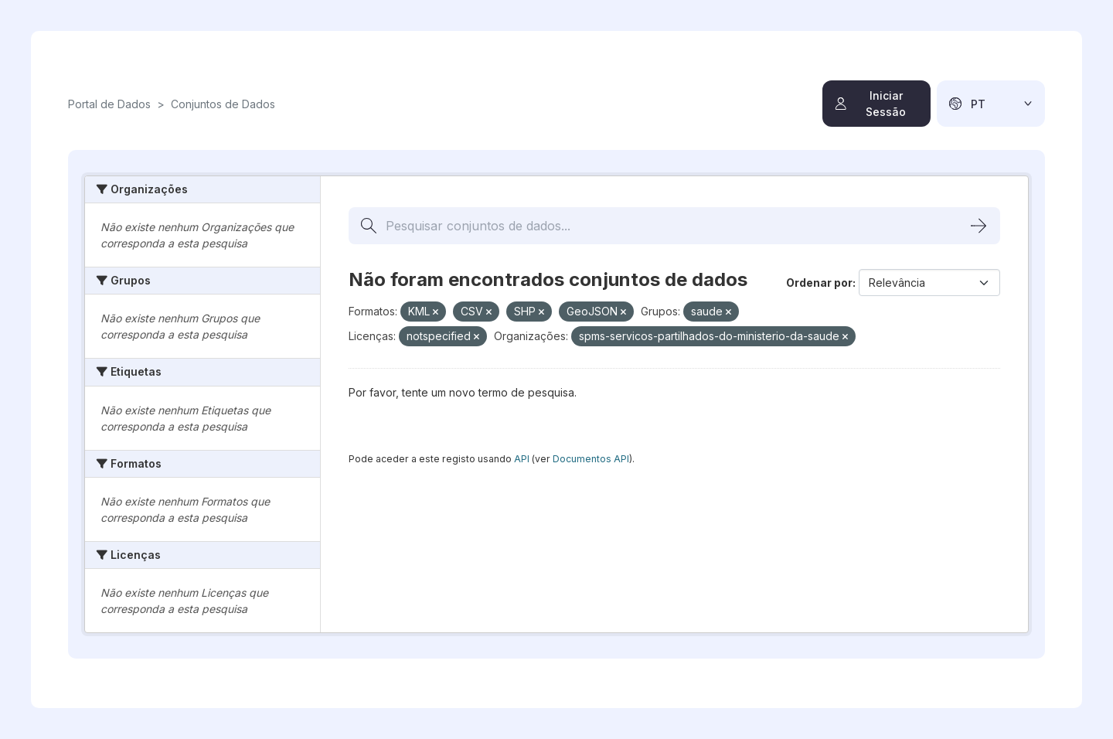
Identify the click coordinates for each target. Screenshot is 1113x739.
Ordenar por (819, 282)
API (521, 459)
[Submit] (978, 225)
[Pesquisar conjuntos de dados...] (674, 225)
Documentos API (591, 459)
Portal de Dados (109, 104)
